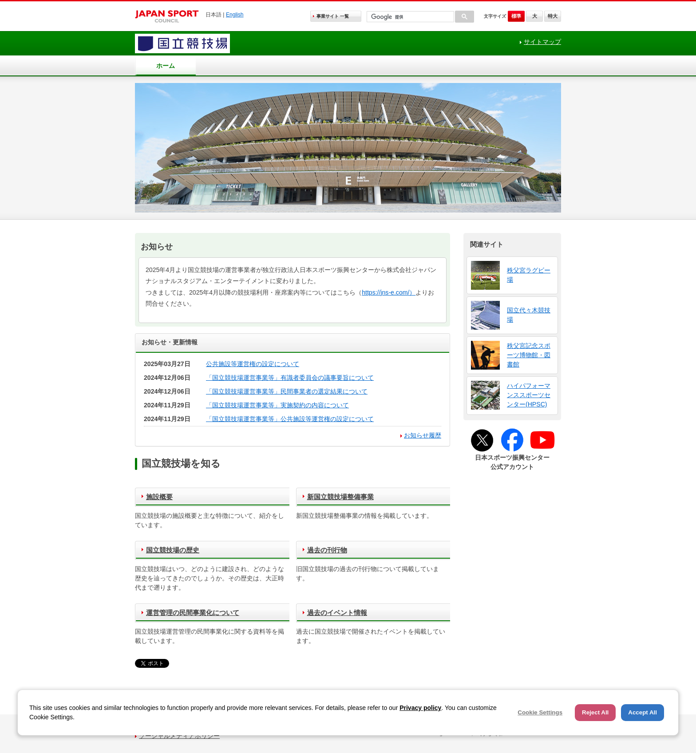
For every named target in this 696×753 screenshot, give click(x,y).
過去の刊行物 (327, 550)
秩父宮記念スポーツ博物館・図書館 (528, 355)
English (235, 15)
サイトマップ (542, 41)
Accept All (642, 712)
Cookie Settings (540, 712)
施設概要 (159, 497)
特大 (553, 16)
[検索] (409, 17)
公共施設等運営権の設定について (252, 363)
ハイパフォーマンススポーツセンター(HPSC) (528, 395)
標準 (516, 16)
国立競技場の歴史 (172, 550)
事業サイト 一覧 (332, 16)
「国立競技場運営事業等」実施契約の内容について (277, 405)
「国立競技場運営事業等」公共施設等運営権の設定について (290, 418)
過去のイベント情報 (337, 612)
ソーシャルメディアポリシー (179, 735)
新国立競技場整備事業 (340, 497)
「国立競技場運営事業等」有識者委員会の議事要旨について (290, 377)
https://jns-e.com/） (388, 292)
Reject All (595, 712)
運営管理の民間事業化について (192, 612)
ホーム (165, 65)
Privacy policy (420, 707)
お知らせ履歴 (422, 435)
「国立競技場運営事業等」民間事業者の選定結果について (287, 391)
